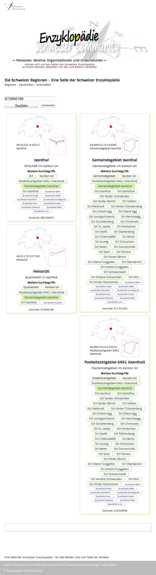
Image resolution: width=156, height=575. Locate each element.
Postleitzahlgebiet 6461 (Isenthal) (41, 181)
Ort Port (134, 277)
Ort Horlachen (126, 226)
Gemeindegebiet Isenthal (41, 186)
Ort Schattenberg (102, 221)
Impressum (22, 565)
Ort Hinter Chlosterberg (126, 206)
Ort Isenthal (30, 191)
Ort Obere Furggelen (101, 262)
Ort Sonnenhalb (124, 247)
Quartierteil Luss (41, 211)
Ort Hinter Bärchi (114, 257)
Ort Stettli (101, 232)
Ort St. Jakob (102, 226)
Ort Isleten (129, 201)
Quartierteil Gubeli (52, 203)
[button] (21, 105)
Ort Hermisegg (131, 216)
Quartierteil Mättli (52, 195)
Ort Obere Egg (127, 211)
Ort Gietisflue (126, 191)
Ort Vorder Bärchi (104, 201)
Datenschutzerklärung (82, 565)
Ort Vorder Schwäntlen (115, 196)
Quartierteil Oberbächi (27, 199)
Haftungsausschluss (48, 565)
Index (7, 565)
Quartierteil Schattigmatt (55, 199)
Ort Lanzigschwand (101, 216)
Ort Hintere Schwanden (106, 277)
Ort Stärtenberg (124, 232)
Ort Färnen (123, 252)
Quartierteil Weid (54, 207)
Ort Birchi (128, 236)
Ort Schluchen (124, 241)
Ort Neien (100, 247)
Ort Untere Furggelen (114, 267)
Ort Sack (104, 252)
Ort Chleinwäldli (105, 236)
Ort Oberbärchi (131, 262)
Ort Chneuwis (129, 221)
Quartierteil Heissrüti (30, 207)
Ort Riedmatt (95, 206)
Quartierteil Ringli (30, 195)
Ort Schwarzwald (115, 272)
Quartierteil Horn (29, 203)
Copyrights (109, 565)
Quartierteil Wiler (52, 191)
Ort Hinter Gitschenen (103, 282)
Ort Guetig (101, 241)
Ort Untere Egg (102, 211)
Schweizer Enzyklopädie (37, 557)
